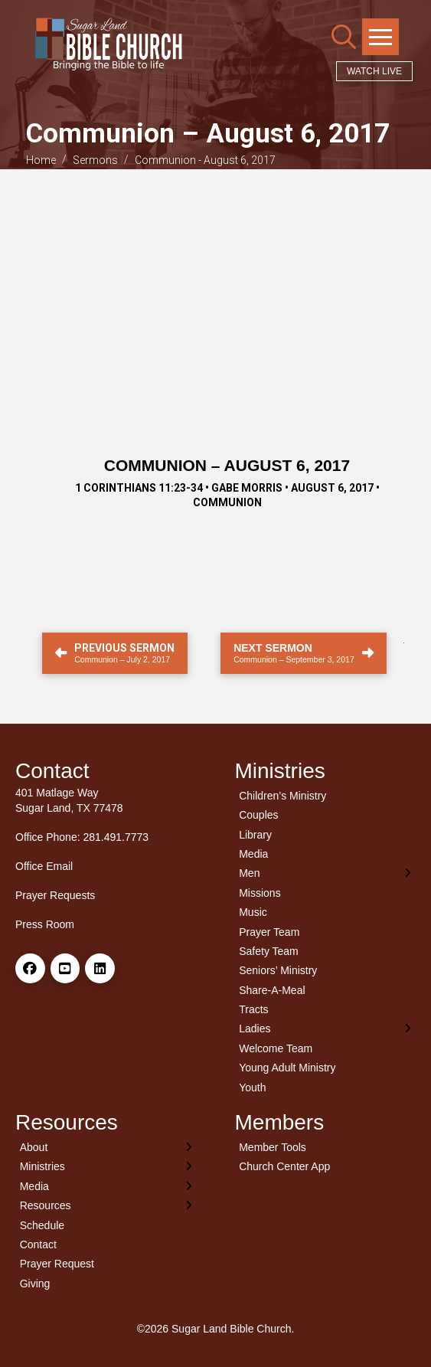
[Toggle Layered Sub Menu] (325, 873)
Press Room (44, 924)
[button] (343, 36)
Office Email (44, 866)
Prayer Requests (55, 895)
